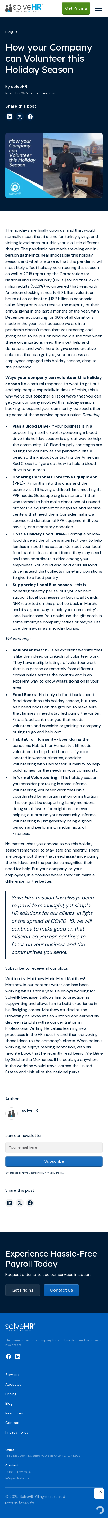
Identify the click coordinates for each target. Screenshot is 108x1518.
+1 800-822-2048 (19, 1472)
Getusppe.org (47, 495)
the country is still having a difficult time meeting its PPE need (57, 489)
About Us (13, 1384)
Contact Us (61, 1290)
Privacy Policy (17, 1432)
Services (12, 1374)
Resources (14, 1413)
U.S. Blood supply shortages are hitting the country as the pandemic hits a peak (57, 451)
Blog (9, 1403)
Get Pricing (76, 8)
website (85, 650)
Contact (12, 1422)
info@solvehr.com (18, 1478)
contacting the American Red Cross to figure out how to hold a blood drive (56, 463)
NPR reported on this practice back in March (54, 603)
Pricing (10, 1394)
